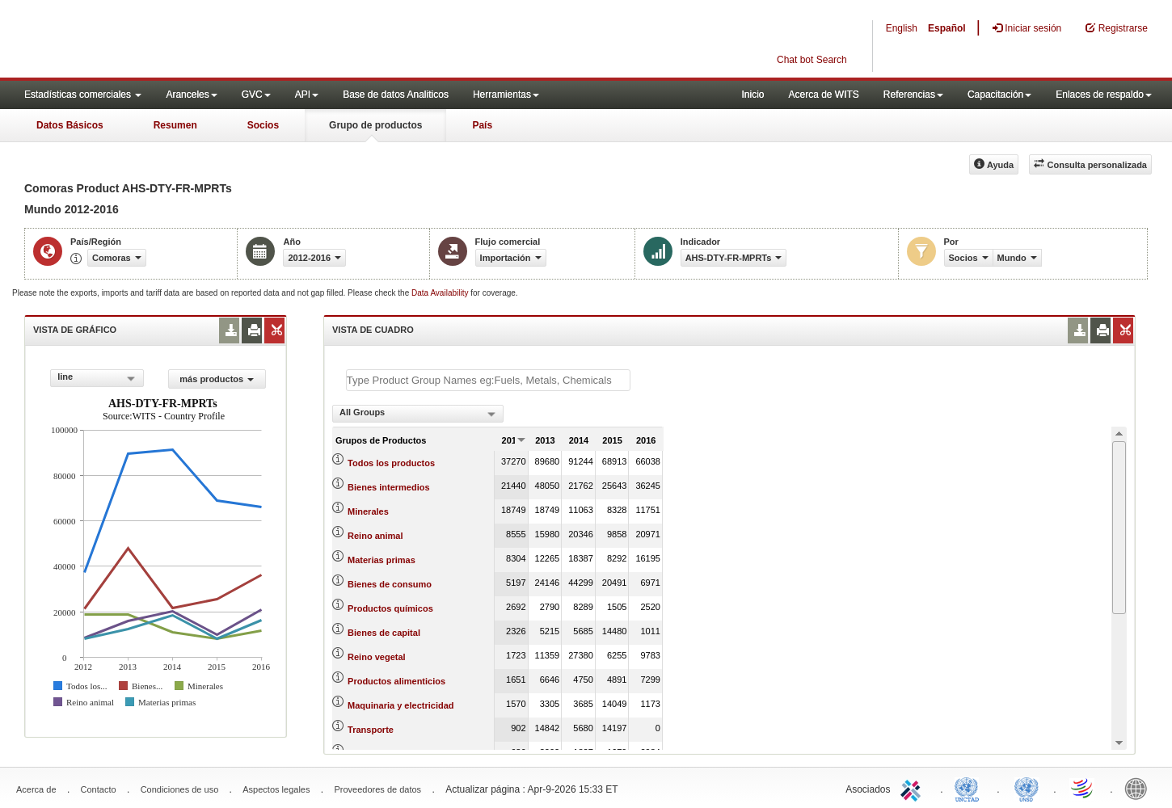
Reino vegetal (377, 657)
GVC (256, 94)
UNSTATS (1026, 788)
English (901, 28)
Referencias (913, 94)
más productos (216, 379)
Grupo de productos (375, 125)
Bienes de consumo (390, 584)
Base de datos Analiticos (396, 94)
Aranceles (191, 94)
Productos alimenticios (396, 681)
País (482, 125)
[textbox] (488, 380)
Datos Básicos (69, 125)
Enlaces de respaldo (1104, 94)
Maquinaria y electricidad (400, 705)
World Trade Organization (1083, 788)
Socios (263, 125)
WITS (161, 40)
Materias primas (381, 560)
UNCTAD (970, 788)
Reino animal (375, 536)
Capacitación (999, 94)
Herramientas (506, 94)
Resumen (175, 125)
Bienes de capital (384, 633)
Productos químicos (390, 608)
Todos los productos (391, 463)
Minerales (368, 511)
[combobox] (96, 378)
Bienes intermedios (388, 487)
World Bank (1140, 788)
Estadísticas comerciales (82, 94)
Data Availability (440, 292)
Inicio (752, 94)
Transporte (371, 729)
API (306, 94)
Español (947, 28)
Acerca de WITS (823, 94)
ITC (913, 788)
